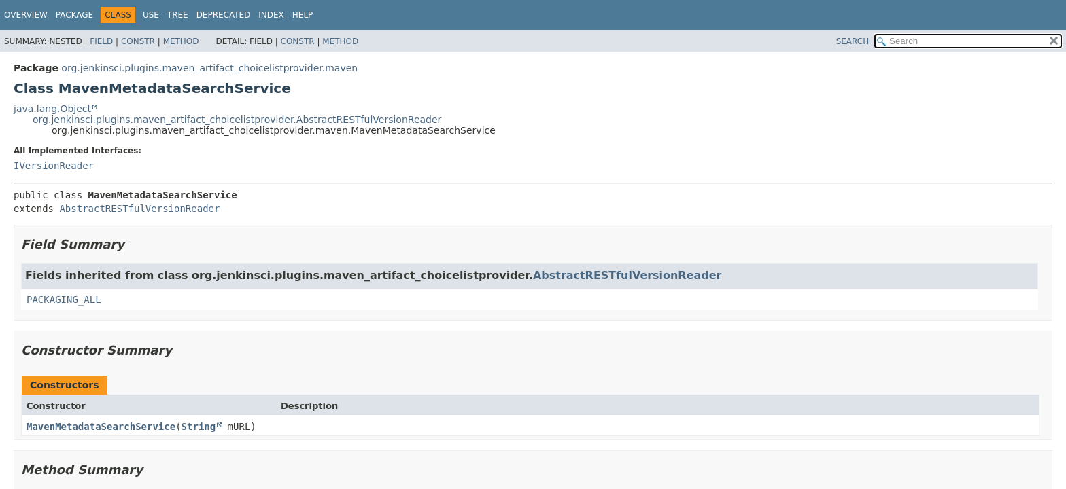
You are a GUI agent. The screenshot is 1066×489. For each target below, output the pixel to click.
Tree (177, 15)
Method (181, 41)
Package (74, 15)
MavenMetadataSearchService (101, 426)
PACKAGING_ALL (64, 299)
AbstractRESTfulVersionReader (139, 208)
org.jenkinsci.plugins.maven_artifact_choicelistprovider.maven (209, 67)
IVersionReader (54, 165)
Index (271, 15)
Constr (138, 41)
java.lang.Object (52, 108)
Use (151, 15)
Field (101, 41)
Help (302, 15)
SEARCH (853, 41)
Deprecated (223, 15)
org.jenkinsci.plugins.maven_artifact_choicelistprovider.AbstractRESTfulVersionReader (237, 119)
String (199, 426)
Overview (26, 15)
